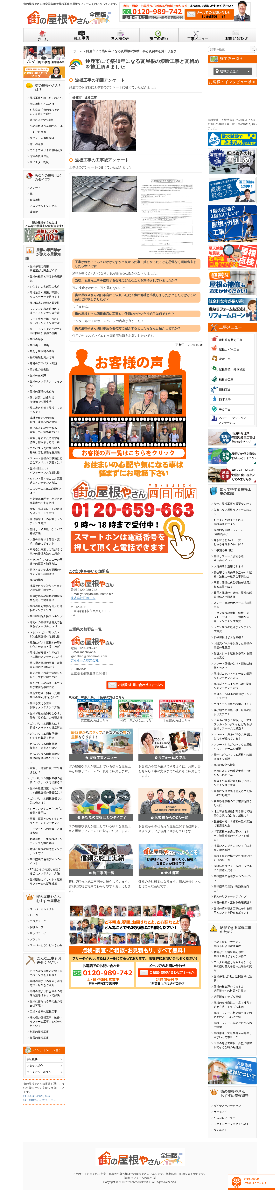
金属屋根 (35, 199)
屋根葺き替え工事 (230, 340)
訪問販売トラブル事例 (227, 996)
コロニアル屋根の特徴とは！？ (233, 704)
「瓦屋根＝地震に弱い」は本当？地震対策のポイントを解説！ (231, 835)
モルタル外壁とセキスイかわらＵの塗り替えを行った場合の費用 (233, 966)
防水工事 (225, 399)
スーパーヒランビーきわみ (46, 945)
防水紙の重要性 (39, 369)
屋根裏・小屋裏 (39, 345)
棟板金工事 (226, 379)
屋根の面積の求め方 (42, 391)
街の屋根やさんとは (42, 103)
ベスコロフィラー (224, 1117)
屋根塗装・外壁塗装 (232, 369)
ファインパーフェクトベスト (231, 1123)
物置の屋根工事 (39, 1037)
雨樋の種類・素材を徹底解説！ (233, 902)
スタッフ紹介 (35, 1065)
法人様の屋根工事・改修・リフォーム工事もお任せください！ (46, 1021)
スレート (35, 187)
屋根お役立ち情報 (224, 764)
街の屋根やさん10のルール (46, 126)
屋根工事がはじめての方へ (46, 97)
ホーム (78, 51)
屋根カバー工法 (229, 349)
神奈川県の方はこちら (135, 720)
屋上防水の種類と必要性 (45, 302)
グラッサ (35, 939)
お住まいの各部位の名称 (45, 286)
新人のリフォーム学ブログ (230, 896)
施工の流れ (36, 144)
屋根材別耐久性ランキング (46, 616)
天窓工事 (225, 409)
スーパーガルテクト (42, 909)
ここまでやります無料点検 (46, 150)
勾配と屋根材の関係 (42, 351)
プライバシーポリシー (40, 1072)
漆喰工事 (225, 359)
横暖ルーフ (36, 927)
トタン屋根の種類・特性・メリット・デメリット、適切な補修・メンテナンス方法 (233, 617)
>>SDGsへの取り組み (36, 1096)
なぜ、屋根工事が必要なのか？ (233, 503)
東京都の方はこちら (95, 720)
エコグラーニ (38, 921)
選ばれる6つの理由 (41, 119)
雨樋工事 (225, 389)
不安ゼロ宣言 (38, 132)
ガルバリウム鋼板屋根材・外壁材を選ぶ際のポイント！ (46, 758)
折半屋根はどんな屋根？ (229, 637)
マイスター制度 (39, 162)
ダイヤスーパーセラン (227, 1105)
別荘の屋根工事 (39, 1031)
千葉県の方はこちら (177, 720)
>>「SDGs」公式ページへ (39, 1100)
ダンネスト (220, 1129)
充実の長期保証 (39, 156)
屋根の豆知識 (38, 375)
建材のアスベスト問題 (43, 363)
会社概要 (32, 1059)
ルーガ (34, 915)
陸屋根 (34, 211)
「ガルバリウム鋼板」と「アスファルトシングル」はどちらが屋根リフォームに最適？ (233, 724)
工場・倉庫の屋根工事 (43, 1011)
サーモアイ (220, 1111)
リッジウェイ (38, 933)
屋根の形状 (36, 339)
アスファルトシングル (43, 205)
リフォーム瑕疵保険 (42, 138)
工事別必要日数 (223, 550)
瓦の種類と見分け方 (42, 357)
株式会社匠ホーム (83, 598)
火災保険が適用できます (229, 566)
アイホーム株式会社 (85, 660)
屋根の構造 (36, 579)
